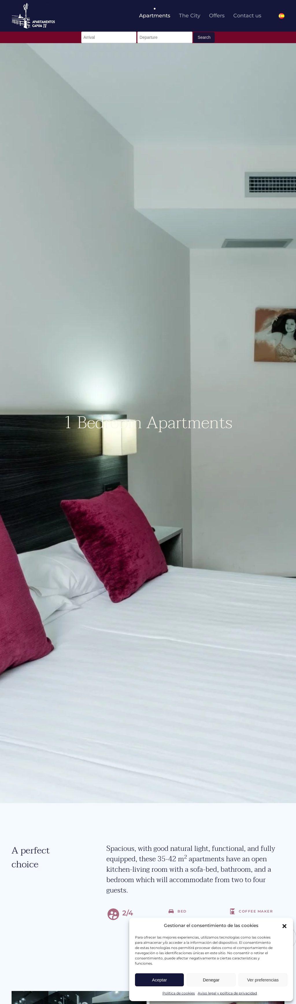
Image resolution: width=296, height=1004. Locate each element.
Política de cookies (178, 993)
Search (204, 37)
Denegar (211, 979)
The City (189, 15)
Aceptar (159, 979)
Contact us (247, 15)
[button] (284, 925)
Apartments (154, 15)
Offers (217, 15)
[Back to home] (33, 16)
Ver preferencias (263, 979)
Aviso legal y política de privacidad (227, 993)
